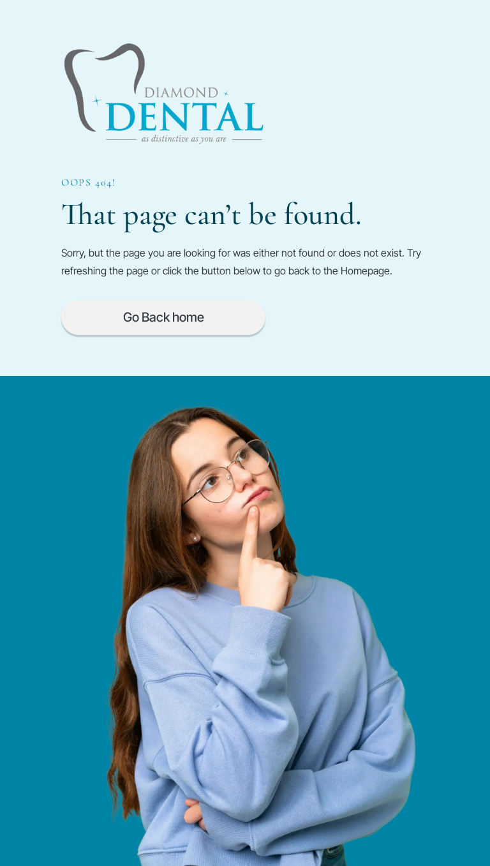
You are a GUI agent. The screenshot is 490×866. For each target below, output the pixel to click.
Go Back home (163, 317)
